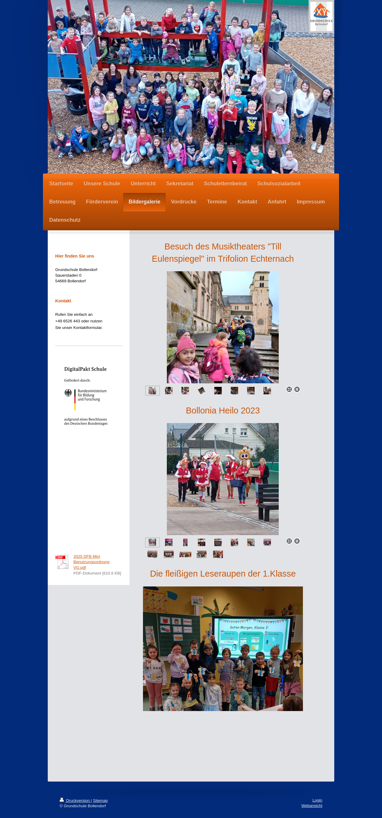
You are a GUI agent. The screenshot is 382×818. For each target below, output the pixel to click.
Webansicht (311, 805)
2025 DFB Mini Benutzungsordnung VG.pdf (91, 562)
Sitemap (100, 800)
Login (317, 800)
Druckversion (75, 800)
